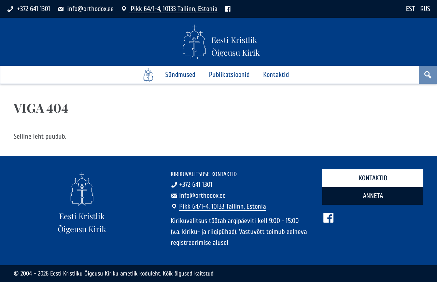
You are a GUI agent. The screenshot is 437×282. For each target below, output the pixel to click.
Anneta (373, 196)
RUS (425, 9)
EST (410, 9)
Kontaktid (276, 75)
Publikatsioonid (229, 75)
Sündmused (180, 75)
